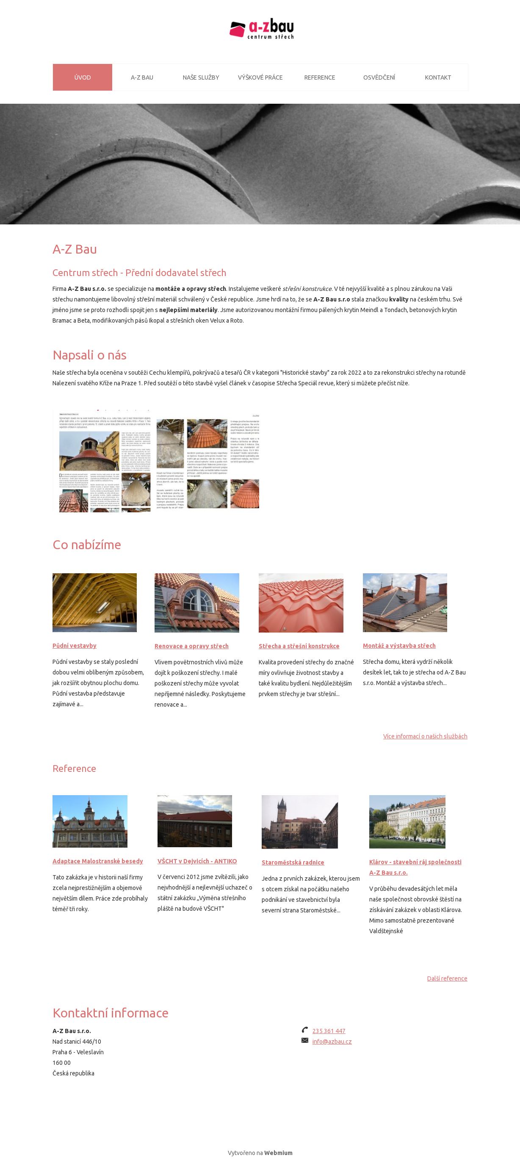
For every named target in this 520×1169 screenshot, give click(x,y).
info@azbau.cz (332, 1041)
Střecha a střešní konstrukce (299, 646)
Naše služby (201, 77)
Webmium (278, 1153)
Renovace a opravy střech (192, 646)
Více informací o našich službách (425, 736)
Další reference (447, 978)
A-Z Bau (142, 77)
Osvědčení (379, 77)
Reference (319, 77)
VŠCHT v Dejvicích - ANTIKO (197, 861)
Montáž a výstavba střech (399, 645)
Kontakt (438, 77)
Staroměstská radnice (293, 862)
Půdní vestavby (75, 645)
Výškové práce (260, 77)
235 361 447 (329, 1031)
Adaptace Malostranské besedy (98, 861)
